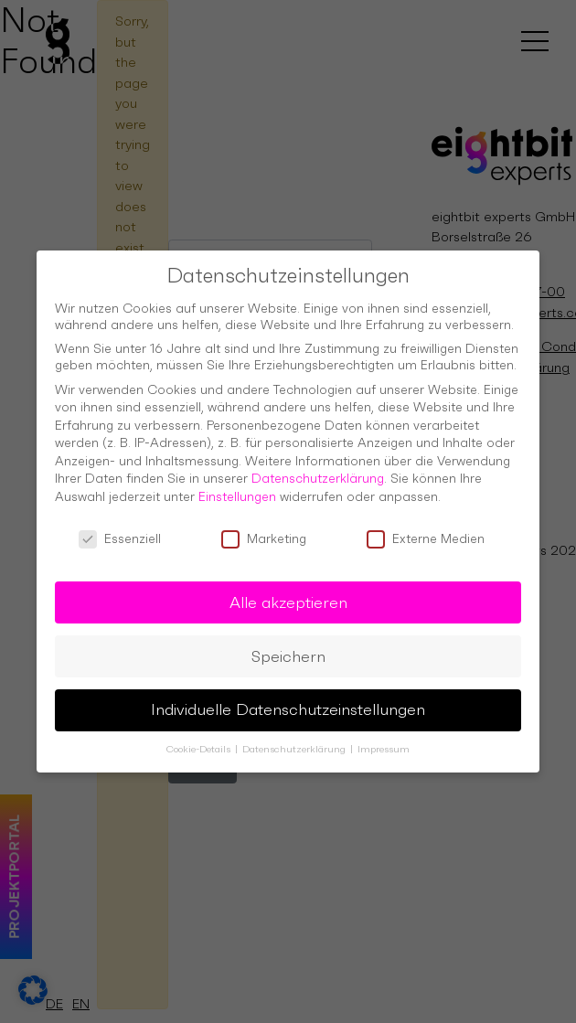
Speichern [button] (288, 645)
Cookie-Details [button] (199, 739)
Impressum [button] (383, 739)
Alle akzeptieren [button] (288, 591)
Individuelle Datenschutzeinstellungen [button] (288, 699)
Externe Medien (426, 527)
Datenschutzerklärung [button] (295, 739)
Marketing (263, 527)
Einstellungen (237, 485)
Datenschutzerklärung (317, 468)
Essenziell (120, 527)
